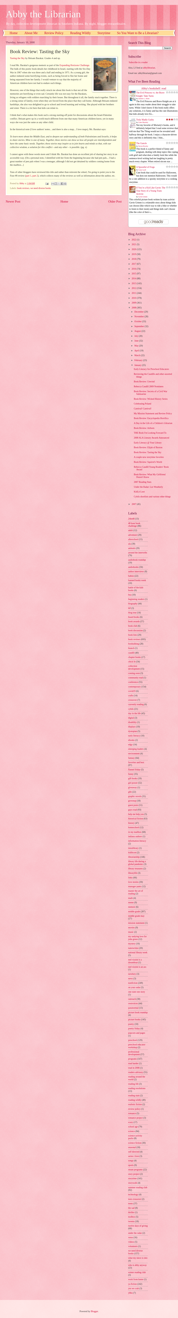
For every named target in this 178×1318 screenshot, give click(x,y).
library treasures (135, 868)
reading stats (133, 1095)
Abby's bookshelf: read (153, 88)
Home (14, 33)
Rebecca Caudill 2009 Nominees (148, 386)
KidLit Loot (139, 491)
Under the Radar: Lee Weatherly (148, 487)
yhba (130, 1293)
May (136, 345)
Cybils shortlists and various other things (152, 496)
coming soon (134, 673)
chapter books (134, 657)
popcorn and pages (136, 1033)
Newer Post (13, 201)
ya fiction (132, 1284)
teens (130, 1203)
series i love (133, 1156)
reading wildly (134, 1100)
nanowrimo (133, 948)
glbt (130, 792)
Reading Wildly (80, 33)
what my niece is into (137, 1258)
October (138, 321)
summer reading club (137, 1187)
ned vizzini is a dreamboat (135, 961)
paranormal (133, 1008)
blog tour (132, 612)
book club (132, 626)
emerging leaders (136, 749)
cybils (131, 709)
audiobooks (133, 567)
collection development (134, 667)
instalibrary (133, 848)
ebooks (131, 740)
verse (130, 1237)
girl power (133, 783)
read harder (133, 1063)
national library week (137, 952)
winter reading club (137, 1272)
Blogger (94, 1311)
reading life (133, 1084)
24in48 (131, 518)
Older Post (115, 201)
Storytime (103, 33)
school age (133, 1126)
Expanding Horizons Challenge (74, 65)
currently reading (136, 704)
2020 (134, 249)
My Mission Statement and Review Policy (153, 413)
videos (131, 1242)
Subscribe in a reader (138, 62)
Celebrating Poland (142, 403)
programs (132, 1059)
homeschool (133, 827)
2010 (134, 298)
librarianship (134, 857)
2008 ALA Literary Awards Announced (151, 438)
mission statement (136, 923)
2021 (134, 244)
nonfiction (133, 983)
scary (130, 1122)
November (139, 316)
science (131, 1131)
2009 (134, 303)
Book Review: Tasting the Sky (147, 452)
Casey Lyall (142, 170)
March (137, 355)
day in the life (134, 713)
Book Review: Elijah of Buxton (148, 447)
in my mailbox (134, 832)
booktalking (133, 644)
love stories (133, 882)
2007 (134, 504)
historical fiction (135, 818)
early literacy (134, 735)
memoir (131, 907)
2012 (134, 288)
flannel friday (134, 769)
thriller (131, 1212)
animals (131, 548)
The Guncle (141, 143)
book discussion (135, 630)
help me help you (136, 814)
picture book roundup (138, 1012)
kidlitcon (132, 852)
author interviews (136, 571)
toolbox (131, 1217)
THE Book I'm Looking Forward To (150, 433)
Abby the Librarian (43, 14)
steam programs (135, 1169)
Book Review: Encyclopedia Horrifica (151, 418)
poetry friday (134, 1028)
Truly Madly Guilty (145, 119)
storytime (132, 1178)
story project (133, 1174)
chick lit (132, 661)
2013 (134, 283)
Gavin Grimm (142, 197)
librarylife (132, 873)
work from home (135, 1279)
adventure (132, 535)
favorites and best (136, 762)
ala (129, 544)
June (136, 341)
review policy (134, 1109)
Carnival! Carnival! (142, 408)
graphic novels (134, 796)
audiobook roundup (137, 560)
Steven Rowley (143, 146)
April (137, 350)
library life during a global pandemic (137, 862)
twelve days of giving (138, 1226)
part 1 (28, 175)
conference (133, 682)
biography (132, 603)
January (138, 365)
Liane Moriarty (143, 122)
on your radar (134, 987)
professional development (134, 1053)
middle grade (134, 911)
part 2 (35, 175)
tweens (131, 1221)
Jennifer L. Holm (144, 98)
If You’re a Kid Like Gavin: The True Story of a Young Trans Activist (150, 190)
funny (130, 774)
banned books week (137, 580)
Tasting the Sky (17, 58)
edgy (130, 744)
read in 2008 (133, 1068)
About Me (31, 33)
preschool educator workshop (136, 1046)
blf (129, 608)
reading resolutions (136, 1088)
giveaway (132, 787)
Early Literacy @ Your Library (148, 442)
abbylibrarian (149, 68)
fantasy (131, 758)
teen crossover (134, 1199)
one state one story (136, 992)
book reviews (23, 188)
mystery (131, 943)
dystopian (132, 731)
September (139, 326)
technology (133, 1194)
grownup (132, 801)
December (139, 312)
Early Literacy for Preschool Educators (151, 369)
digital (131, 718)
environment (134, 753)
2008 (134, 307)
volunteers (133, 1246)
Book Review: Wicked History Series (151, 399)
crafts (130, 695)
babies (131, 576)
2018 (134, 259)
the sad (131, 1208)
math (130, 898)
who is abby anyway (137, 1265)
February (138, 360)
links (130, 877)
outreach (132, 999)
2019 (134, 254)
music (131, 932)
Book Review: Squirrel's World (148, 462)
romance (132, 1113)
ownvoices (133, 1003)
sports (131, 1165)
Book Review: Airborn (144, 428)
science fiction (134, 1143)
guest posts (133, 805)
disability (132, 722)
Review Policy (54, 33)
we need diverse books (40, 188)
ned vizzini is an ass (137, 967)
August (137, 331)
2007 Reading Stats (142, 482)
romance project (135, 1118)
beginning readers (136, 599)
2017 (134, 264)
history (131, 823)
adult (130, 530)
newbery (132, 974)
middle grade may (136, 916)
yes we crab (133, 1288)
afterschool (133, 539)
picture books (134, 1019)
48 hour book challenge (134, 524)
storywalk (132, 1183)
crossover (132, 700)
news (130, 978)
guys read (132, 810)
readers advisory (135, 1072)
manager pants (134, 886)
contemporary (134, 686)
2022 (134, 239)
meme (131, 902)
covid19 (131, 691)
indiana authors (135, 836)
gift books (132, 778)
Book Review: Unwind (144, 381)
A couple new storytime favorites (149, 457)
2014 (134, 278)
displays (132, 726)
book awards (134, 621)
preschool (132, 1040)
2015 (134, 273)
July (136, 336)
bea (129, 595)
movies (131, 927)
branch (131, 648)
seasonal (132, 1147)
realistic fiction (135, 1104)
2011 (134, 293)
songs (130, 1160)
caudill (131, 653)
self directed (133, 1152)
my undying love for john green (137, 937)
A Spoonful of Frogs (145, 167)
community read (135, 677)
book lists (132, 635)
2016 (134, 269)
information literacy (137, 841)
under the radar (135, 1233)
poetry (131, 1024)
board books (133, 617)
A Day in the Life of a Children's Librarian (153, 423)
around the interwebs (137, 552)
